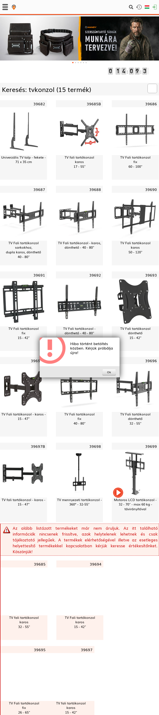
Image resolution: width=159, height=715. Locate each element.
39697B (38, 446)
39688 (95, 189)
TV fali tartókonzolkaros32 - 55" (24, 622)
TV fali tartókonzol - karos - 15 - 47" (23, 502)
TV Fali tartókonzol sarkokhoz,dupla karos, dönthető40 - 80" (23, 250)
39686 (151, 103)
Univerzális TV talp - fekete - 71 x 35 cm (23, 159)
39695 (40, 649)
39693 (151, 275)
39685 (40, 564)
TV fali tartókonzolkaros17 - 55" (79, 162)
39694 (95, 564)
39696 (151, 360)
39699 (151, 446)
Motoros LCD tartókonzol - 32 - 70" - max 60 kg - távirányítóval (135, 504)
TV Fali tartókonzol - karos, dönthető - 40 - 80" (79, 245)
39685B (94, 103)
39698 (95, 446)
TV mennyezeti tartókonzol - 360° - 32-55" (79, 502)
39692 (95, 275)
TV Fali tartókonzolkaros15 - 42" (80, 622)
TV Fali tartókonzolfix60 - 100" (135, 162)
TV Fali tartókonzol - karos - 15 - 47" (23, 416)
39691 (39, 275)
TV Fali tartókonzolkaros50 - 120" (135, 247)
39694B (38, 360)
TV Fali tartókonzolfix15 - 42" (23, 333)
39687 (39, 189)
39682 (39, 103)
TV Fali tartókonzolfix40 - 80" (79, 419)
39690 (151, 189)
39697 (87, 649)
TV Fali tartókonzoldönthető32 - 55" (135, 419)
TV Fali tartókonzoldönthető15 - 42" (135, 333)
